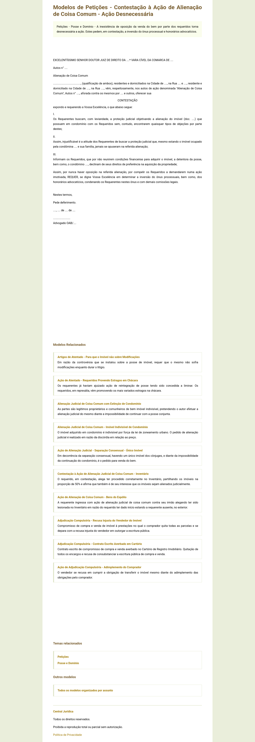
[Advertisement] (127, 45)
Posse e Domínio (68, 663)
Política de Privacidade (67, 735)
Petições (63, 656)
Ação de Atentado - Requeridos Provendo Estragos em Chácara (98, 380)
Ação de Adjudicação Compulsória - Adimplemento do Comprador (99, 567)
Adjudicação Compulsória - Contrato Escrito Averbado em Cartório (100, 544)
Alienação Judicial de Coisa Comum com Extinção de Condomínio (99, 403)
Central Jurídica (63, 711)
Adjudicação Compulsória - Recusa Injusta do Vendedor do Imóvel (99, 520)
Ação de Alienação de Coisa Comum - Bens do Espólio (92, 497)
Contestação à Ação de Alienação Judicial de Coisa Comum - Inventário (103, 473)
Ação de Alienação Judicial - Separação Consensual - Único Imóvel (100, 450)
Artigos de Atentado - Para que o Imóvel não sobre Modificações (99, 357)
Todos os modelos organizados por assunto (85, 690)
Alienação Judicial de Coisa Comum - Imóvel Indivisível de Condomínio (103, 427)
